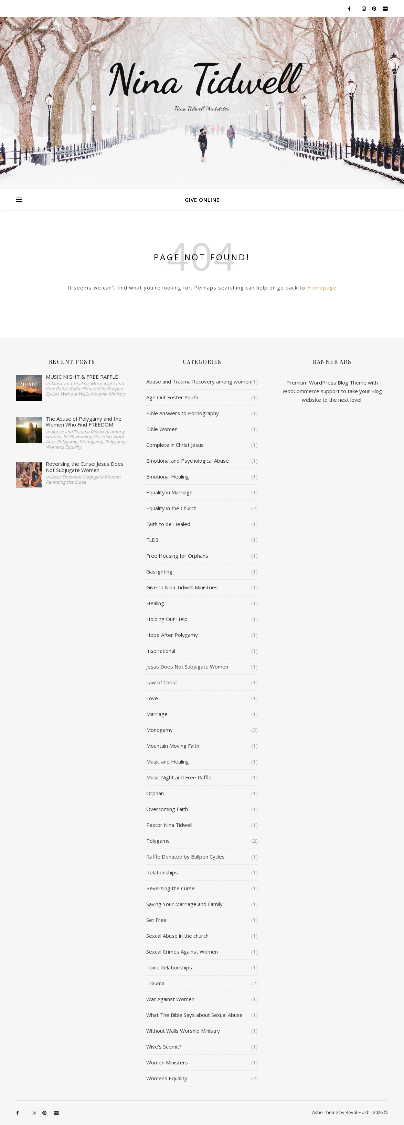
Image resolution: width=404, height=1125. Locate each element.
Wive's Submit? (164, 1046)
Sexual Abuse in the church (177, 935)
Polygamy (158, 840)
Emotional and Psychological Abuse (187, 460)
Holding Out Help (167, 619)
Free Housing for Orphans (177, 555)
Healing (155, 603)
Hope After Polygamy (172, 634)
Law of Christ (161, 682)
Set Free (156, 919)
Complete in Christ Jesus (175, 444)
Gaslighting (159, 571)
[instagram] (364, 9)
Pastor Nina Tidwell (169, 824)
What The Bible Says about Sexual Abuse (194, 1014)
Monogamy (159, 729)
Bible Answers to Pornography (182, 413)
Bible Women (162, 428)
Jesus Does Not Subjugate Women (187, 666)
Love (152, 698)
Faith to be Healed (168, 524)
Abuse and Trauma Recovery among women (198, 381)
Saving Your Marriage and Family (184, 904)
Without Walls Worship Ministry (183, 1030)
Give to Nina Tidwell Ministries (182, 587)
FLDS (152, 539)
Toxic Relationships (169, 967)
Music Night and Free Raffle (179, 777)
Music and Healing (167, 761)
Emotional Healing (167, 476)
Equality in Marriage (169, 492)
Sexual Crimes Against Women (182, 951)
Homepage (322, 287)
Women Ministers (167, 1062)
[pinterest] (375, 9)
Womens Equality (166, 1078)
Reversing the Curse (170, 888)
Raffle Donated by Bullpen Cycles (185, 856)
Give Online (202, 199)
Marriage (157, 714)
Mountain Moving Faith (172, 745)
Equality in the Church (171, 508)
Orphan (155, 793)
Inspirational (160, 650)
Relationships (162, 872)
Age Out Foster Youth (172, 397)
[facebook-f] (350, 9)
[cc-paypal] (385, 9)
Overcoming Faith (167, 809)
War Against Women (170, 999)
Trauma (155, 983)
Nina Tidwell (202, 79)
